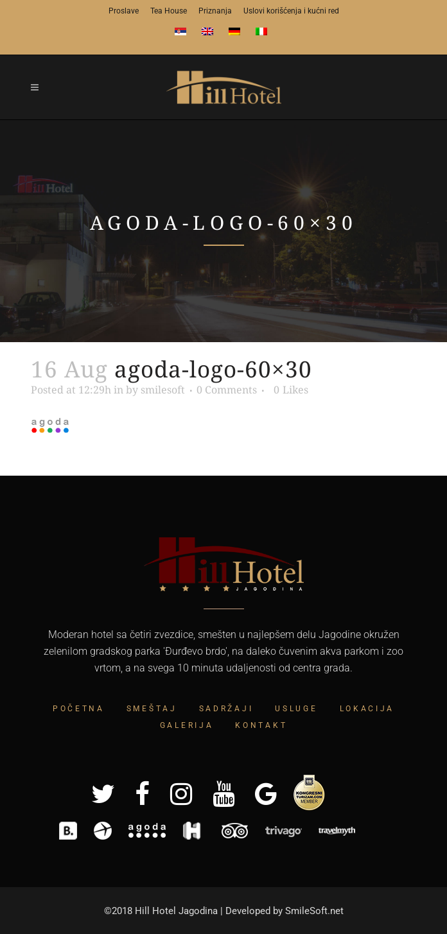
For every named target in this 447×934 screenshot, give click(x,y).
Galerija (187, 725)
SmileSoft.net (314, 911)
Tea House (168, 10)
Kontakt (261, 725)
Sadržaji (226, 708)
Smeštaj (152, 708)
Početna (79, 708)
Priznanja (215, 10)
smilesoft (163, 390)
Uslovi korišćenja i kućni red (291, 10)
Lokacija (367, 708)
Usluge (296, 708)
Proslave (124, 10)
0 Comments (227, 390)
